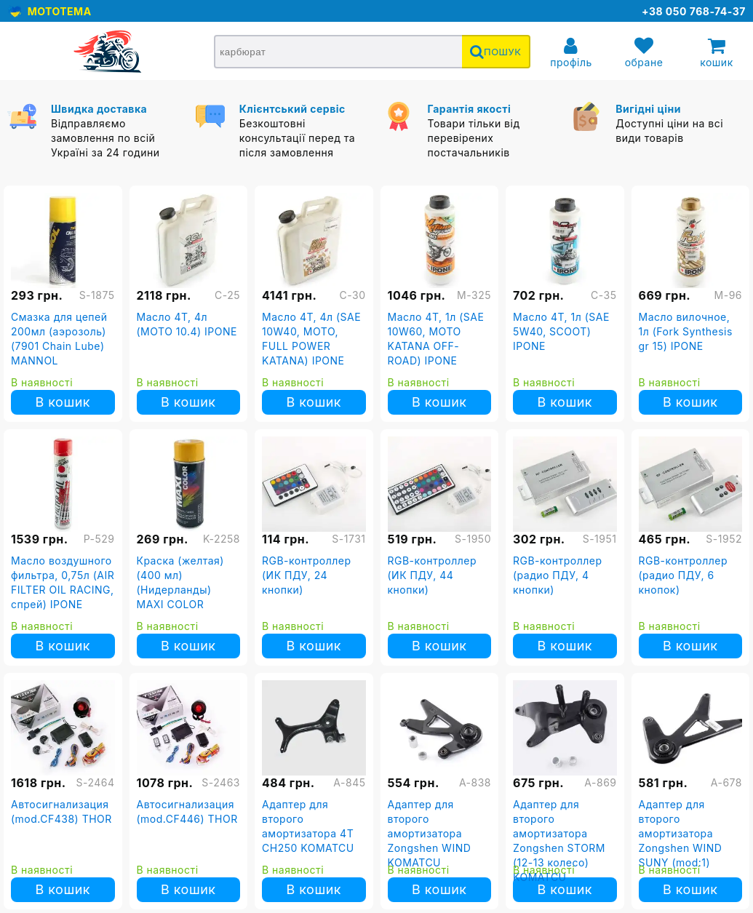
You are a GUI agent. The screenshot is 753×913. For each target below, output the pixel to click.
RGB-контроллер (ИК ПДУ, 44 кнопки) (432, 575)
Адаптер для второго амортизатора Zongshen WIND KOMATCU (429, 833)
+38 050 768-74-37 (694, 11)
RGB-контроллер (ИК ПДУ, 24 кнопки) (306, 575)
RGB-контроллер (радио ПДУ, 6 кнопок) (683, 575)
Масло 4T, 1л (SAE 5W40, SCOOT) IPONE (561, 331)
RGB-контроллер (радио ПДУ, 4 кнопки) (557, 575)
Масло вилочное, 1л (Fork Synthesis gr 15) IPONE (686, 331)
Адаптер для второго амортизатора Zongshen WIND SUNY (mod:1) (680, 833)
